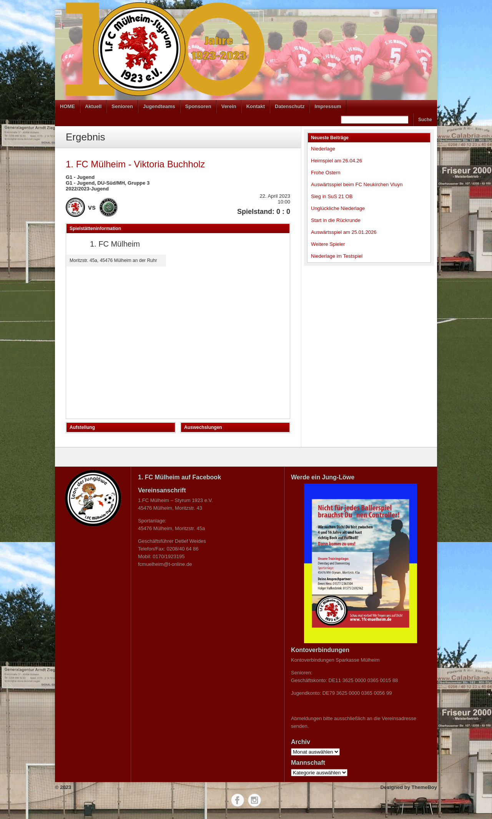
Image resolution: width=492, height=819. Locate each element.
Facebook (237, 800)
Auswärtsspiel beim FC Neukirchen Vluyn (356, 184)
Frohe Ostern (326, 172)
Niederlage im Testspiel (336, 256)
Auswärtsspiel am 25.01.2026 (344, 232)
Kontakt (255, 106)
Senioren (122, 106)
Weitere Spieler (328, 244)
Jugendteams (159, 106)
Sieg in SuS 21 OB (331, 196)
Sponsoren (198, 106)
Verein (228, 106)
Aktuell (93, 106)
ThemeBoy (424, 787)
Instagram (254, 800)
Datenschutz (289, 106)
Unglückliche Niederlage (338, 208)
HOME (67, 106)
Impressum (327, 106)
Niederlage (323, 149)
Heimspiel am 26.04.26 (336, 160)
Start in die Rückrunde (336, 220)
